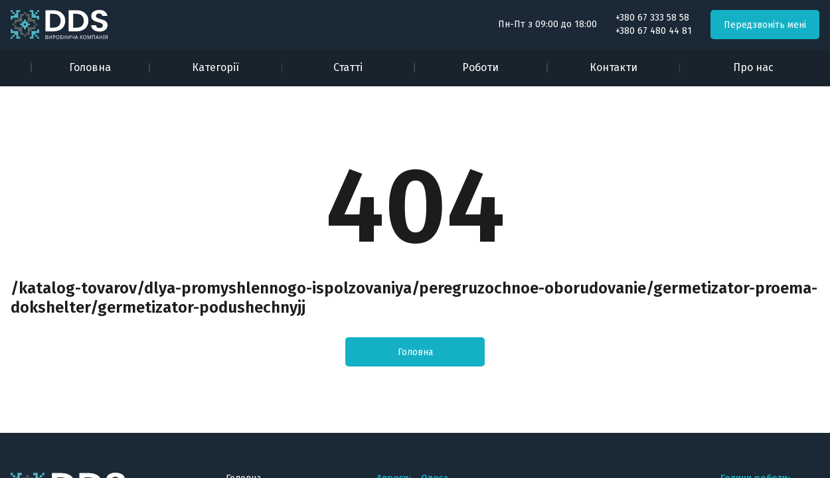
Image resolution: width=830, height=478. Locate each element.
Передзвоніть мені (765, 25)
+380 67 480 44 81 (654, 31)
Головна (90, 67)
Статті (348, 67)
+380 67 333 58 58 (652, 18)
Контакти (613, 67)
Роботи (480, 67)
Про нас (753, 67)
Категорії (215, 67)
